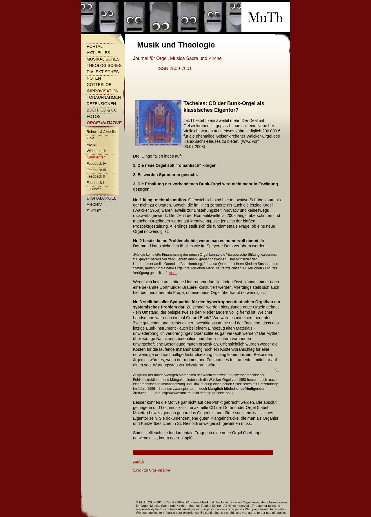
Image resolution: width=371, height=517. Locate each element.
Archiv (94, 204)
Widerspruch (96, 151)
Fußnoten (94, 189)
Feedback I (95, 183)
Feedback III (96, 170)
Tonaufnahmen (104, 97)
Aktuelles (98, 52)
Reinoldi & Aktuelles (102, 132)
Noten (94, 78)
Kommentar (96, 157)
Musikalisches (103, 59)
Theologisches (104, 65)
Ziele (90, 138)
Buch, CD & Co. (103, 110)
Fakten (92, 145)
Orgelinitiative (104, 122)
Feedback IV (96, 164)
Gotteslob (99, 84)
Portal (95, 46)
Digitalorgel (101, 198)
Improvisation (103, 91)
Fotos (94, 116)
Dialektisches (103, 72)
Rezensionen (101, 103)
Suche (94, 211)
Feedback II (96, 176)
